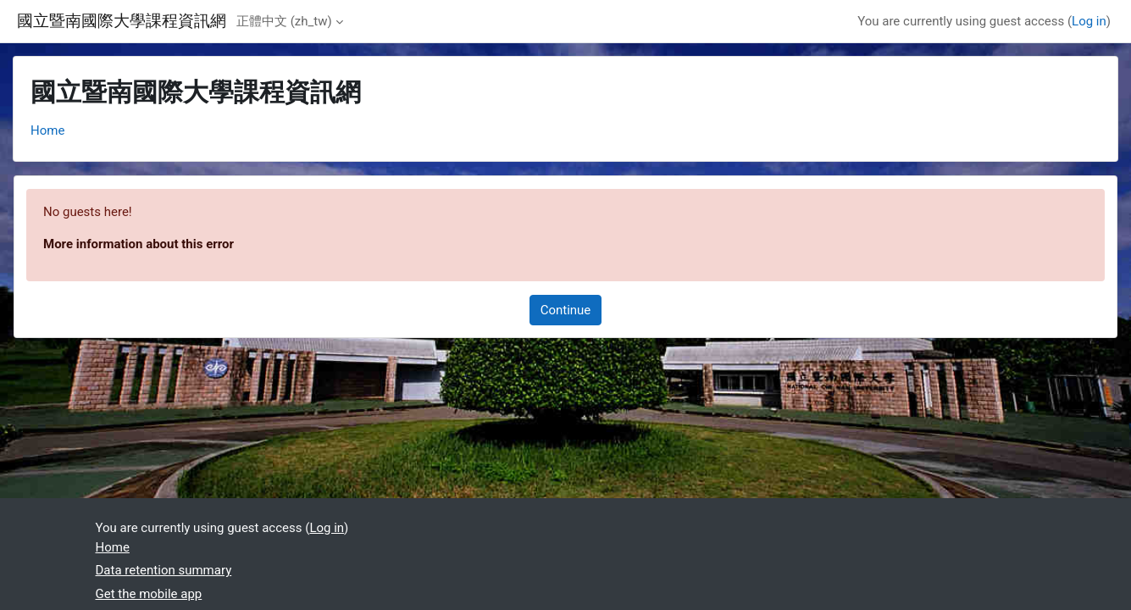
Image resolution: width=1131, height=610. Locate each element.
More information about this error (138, 244)
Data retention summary (164, 570)
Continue (566, 310)
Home (47, 130)
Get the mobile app (149, 594)
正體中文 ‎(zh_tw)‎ (284, 21)
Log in (1089, 21)
